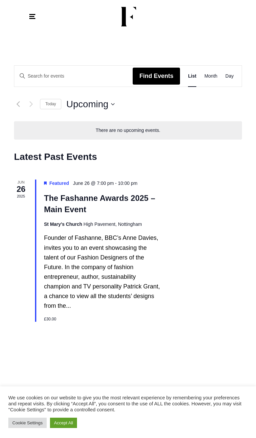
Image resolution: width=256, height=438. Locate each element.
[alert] (128, 130)
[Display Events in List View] (192, 76)
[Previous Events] (18, 104)
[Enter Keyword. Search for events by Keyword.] (73, 76)
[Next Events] (31, 104)
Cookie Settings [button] (27, 422)
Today (50, 104)
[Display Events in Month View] (210, 76)
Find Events (156, 76)
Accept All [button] (63, 422)
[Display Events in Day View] (229, 76)
